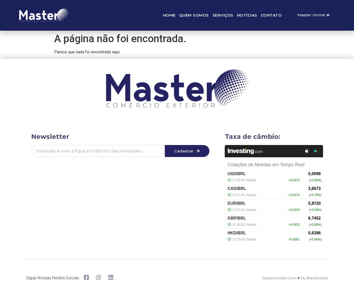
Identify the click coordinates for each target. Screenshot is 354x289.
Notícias (247, 15)
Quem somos (194, 15)
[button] (313, 15)
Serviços (222, 15)
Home (169, 15)
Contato (271, 15)
